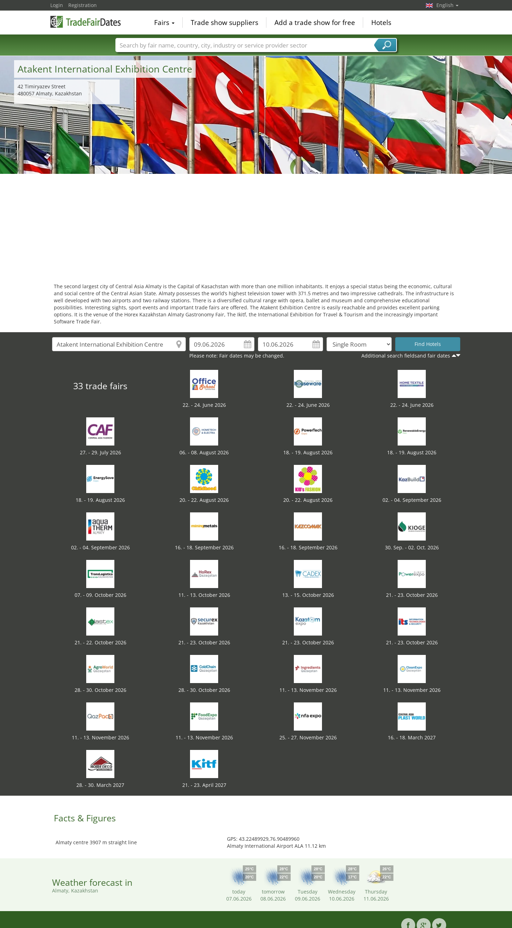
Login (56, 5)
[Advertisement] (256, 226)
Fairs (164, 22)
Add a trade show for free (314, 22)
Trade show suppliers (224, 22)
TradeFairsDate (85, 22)
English (447, 5)
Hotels (381, 22)
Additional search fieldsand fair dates (405, 355)
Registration (82, 5)
